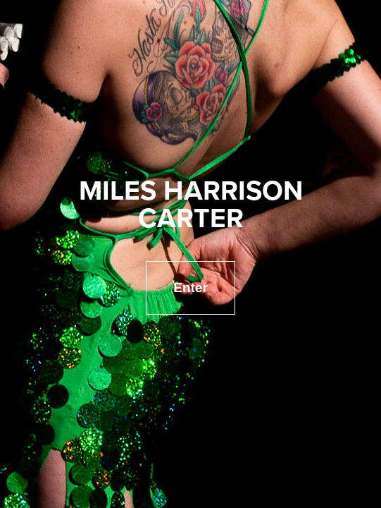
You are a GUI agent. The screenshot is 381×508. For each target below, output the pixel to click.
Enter (190, 287)
